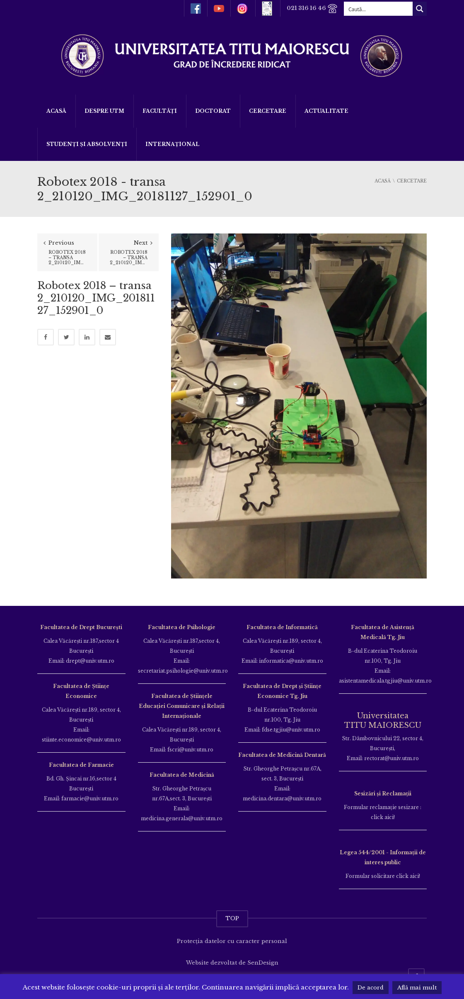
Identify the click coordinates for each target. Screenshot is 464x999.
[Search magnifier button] (420, 9)
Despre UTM (104, 111)
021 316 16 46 (312, 8)
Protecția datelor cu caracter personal (232, 941)
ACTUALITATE (326, 111)
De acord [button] (371, 987)
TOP (232, 918)
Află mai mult (417, 987)
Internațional (172, 144)
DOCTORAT (213, 111)
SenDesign (262, 962)
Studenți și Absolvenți (86, 144)
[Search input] (378, 8)
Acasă (56, 111)
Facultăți (160, 111)
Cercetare (267, 111)
